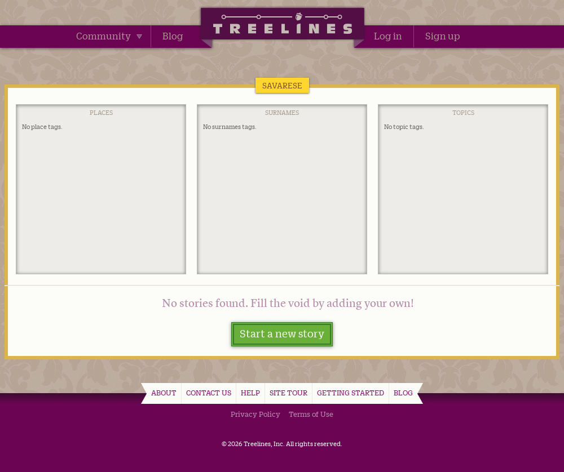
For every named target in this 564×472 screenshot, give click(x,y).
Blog (172, 36)
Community (109, 36)
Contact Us (208, 393)
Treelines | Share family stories (282, 25)
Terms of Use (311, 414)
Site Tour (288, 393)
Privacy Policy (255, 414)
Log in (388, 36)
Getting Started (350, 393)
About (164, 393)
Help (250, 393)
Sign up (442, 36)
